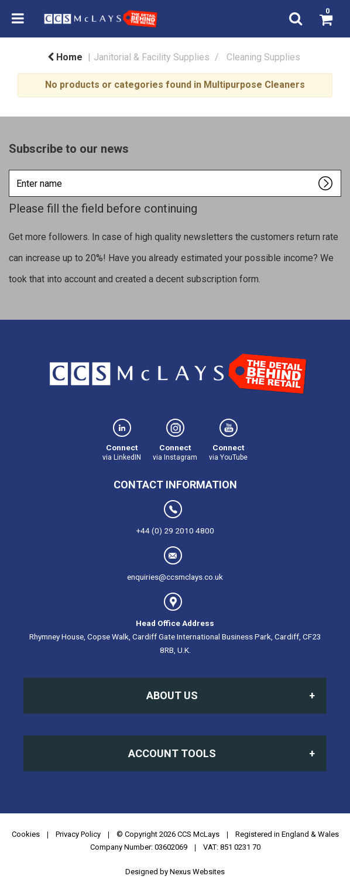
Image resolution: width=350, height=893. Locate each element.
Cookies (26, 834)
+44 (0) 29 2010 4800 (175, 517)
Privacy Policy (78, 834)
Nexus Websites (197, 871)
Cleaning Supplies (263, 57)
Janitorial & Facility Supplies (152, 57)
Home (65, 57)
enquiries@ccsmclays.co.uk (175, 563)
